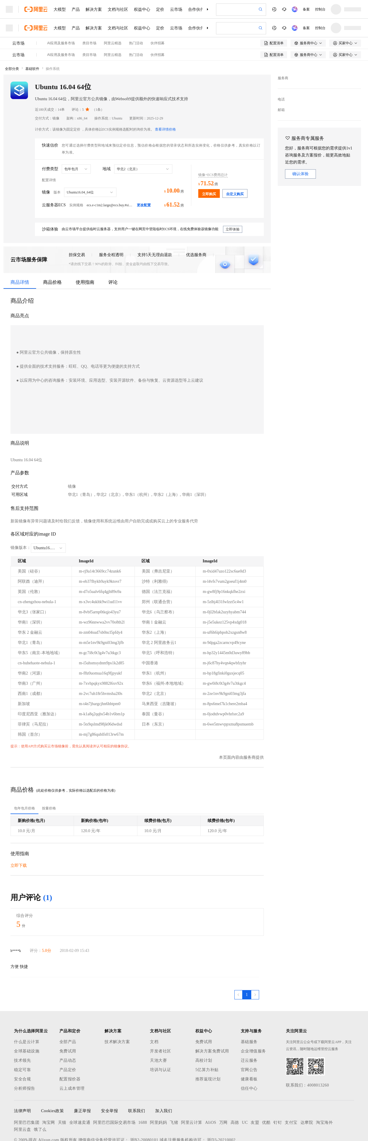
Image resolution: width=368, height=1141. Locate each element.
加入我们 (163, 1080)
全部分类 (12, 38)
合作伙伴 (196, 9)
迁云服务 (249, 1030)
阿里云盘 (22, 1099)
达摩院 (306, 1092)
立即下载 (18, 835)
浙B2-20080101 (144, 1109)
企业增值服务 (253, 1021)
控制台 (320, 9)
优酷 (266, 1092)
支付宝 (291, 1092)
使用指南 (85, 251)
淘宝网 (48, 1092)
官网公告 (249, 1039)
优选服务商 (196, 224)
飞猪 (174, 1092)
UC (245, 1092)
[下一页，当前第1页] (255, 964)
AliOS (210, 1092)
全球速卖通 (80, 1092)
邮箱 (281, 80)
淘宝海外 (324, 1092)
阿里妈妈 (158, 1092)
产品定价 (67, 1039)
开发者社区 (160, 1021)
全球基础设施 (26, 1021)
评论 (113, 251)
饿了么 (40, 1099)
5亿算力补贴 (207, 1039)
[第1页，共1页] (247, 964)
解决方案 (94, 9)
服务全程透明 (111, 224)
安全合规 (22, 1049)
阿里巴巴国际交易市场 (114, 1092)
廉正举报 (82, 1080)
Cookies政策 (52, 1080)
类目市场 (89, 24)
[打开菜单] (9, 9)
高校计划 (203, 1030)
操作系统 (53, 38)
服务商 (283, 48)
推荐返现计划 (208, 1049)
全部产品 (67, 1011)
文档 (154, 1011)
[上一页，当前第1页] (238, 964)
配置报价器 (70, 1049)
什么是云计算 (26, 1011)
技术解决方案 (117, 1011)
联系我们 (136, 1080)
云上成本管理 (72, 1058)
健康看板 (249, 1049)
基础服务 (249, 1011)
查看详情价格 (165, 99)
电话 (281, 69)
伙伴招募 (157, 24)
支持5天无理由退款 (154, 224)
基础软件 (32, 38)
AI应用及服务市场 (61, 24)
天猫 (62, 1092)
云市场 (176, 9)
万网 (223, 1092)
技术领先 (22, 1030)
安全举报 (109, 1080)
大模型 (60, 9)
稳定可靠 (22, 1039)
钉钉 (277, 1092)
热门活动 (136, 24)
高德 (235, 1092)
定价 (160, 9)
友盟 (255, 1092)
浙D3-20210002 (221, 1109)
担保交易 (77, 224)
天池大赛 (158, 1030)
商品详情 (19, 251)
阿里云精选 (112, 24)
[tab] (24, 778)
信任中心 (249, 1058)
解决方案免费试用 (212, 1021)
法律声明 (22, 1080)
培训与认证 (160, 1039)
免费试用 (67, 1021)
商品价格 (52, 251)
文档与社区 (118, 9)
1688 (142, 1092)
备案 (306, 9)
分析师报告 (24, 1058)
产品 (76, 9)
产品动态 (67, 1030)
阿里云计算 (191, 1092)
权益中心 (142, 9)
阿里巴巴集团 (26, 1092)
